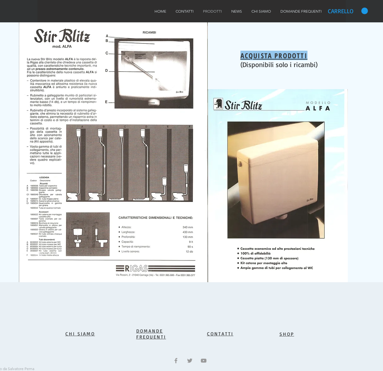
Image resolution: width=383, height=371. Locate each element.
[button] (348, 11)
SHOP (286, 334)
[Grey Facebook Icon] (175, 360)
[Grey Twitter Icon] (189, 360)
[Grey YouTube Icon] (203, 360)
